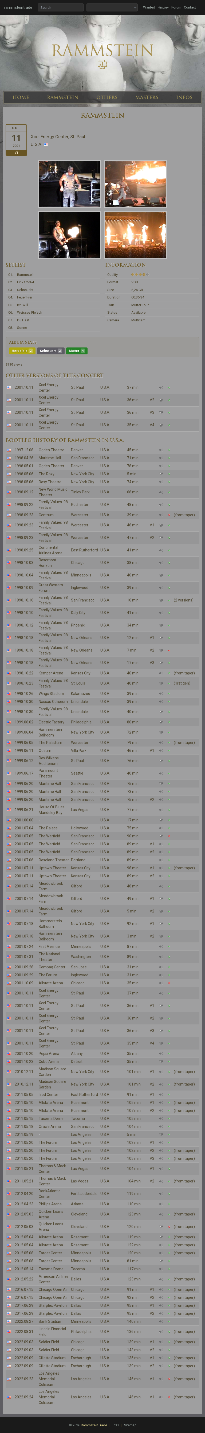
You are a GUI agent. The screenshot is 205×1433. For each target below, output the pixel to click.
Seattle (77, 773)
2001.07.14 (24, 886)
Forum (176, 7)
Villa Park (78, 750)
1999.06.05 (24, 742)
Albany (77, 1053)
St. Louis (78, 683)
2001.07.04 (24, 828)
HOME (21, 97)
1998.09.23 (24, 515)
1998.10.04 (24, 575)
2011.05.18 (24, 1126)
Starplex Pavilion (53, 1305)
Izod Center (48, 1094)
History (163, 7)
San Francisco (82, 458)
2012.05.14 (24, 1269)
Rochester (79, 504)
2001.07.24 (24, 946)
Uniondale (79, 701)
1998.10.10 (24, 600)
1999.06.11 (24, 750)
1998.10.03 (24, 562)
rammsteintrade (18, 7)
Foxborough (81, 1358)
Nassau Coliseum (53, 701)
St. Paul (77, 387)
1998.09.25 (24, 550)
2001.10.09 (24, 983)
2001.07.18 (24, 924)
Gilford (76, 886)
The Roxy (46, 474)
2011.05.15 (24, 1118)
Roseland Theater (54, 860)
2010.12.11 (24, 1072)
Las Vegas (79, 810)
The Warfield (49, 836)
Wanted (149, 7)
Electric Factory (51, 722)
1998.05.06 (24, 474)
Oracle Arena (50, 1126)
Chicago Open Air (53, 1289)
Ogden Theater (51, 466)
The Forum (48, 975)
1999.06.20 (24, 783)
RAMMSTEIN (62, 97)
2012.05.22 (24, 1279)
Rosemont (80, 1102)
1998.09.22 (24, 504)
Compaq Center (52, 967)
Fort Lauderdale (84, 1194)
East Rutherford (84, 550)
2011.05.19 (24, 1134)
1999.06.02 (24, 722)
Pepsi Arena (49, 1053)
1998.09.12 (24, 492)
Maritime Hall (50, 458)
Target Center (50, 1253)
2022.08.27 (24, 1321)
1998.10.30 (24, 701)
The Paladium (50, 742)
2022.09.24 (24, 1397)
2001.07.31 (24, 957)
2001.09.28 (24, 967)
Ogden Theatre (51, 450)
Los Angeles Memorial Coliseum (49, 1379)
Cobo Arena (49, 1061)
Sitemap (130, 1425)
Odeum (45, 750)
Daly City (78, 613)
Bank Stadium (50, 1321)
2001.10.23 (24, 1061)
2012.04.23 (24, 1204)
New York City (82, 474)
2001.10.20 (24, 1053)
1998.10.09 (24, 588)
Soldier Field (49, 1342)
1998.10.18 (24, 638)
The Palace (48, 828)
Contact (190, 7)
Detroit (76, 1061)
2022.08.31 (24, 1331)
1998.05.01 (24, 466)
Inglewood (79, 588)
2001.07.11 (24, 868)
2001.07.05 (24, 836)
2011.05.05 (24, 1094)
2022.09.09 (24, 1358)
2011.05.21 (24, 1168)
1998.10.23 (24, 683)
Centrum (46, 515)
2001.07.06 (24, 860)
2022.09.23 (24, 1379)
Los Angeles (81, 1134)
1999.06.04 (24, 732)
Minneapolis (81, 575)
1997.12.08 (24, 450)
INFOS (184, 97)
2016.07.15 (24, 1289)
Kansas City (80, 673)
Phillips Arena (50, 1204)
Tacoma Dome (51, 1118)
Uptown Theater (52, 868)
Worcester (79, 515)
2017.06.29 (24, 1305)
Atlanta (77, 1204)
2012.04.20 (24, 1194)
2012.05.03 (24, 1214)
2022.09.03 (24, 1342)
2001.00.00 (24, 820)
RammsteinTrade (94, 1425)
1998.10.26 (24, 693)
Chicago (78, 562)
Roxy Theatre (50, 482)
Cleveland (79, 1214)
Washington (81, 957)
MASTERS (146, 97)
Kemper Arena (51, 673)
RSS (116, 1425)
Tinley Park (80, 492)
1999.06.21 (24, 810)
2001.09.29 (24, 975)
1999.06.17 (24, 773)
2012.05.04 (24, 1237)
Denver (77, 450)
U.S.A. (105, 387)
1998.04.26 (24, 458)
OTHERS (106, 97)
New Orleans (81, 638)
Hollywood (79, 828)
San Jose (79, 967)
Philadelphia (81, 722)
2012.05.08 (24, 1253)
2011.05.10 (24, 1102)
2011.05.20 (24, 1142)
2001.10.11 (24, 387)
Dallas (76, 1279)
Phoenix (78, 625)
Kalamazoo (80, 693)
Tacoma (78, 1118)
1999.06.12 (24, 761)
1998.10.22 (24, 673)
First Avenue (49, 946)
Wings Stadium (51, 693)
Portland (78, 860)
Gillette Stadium (52, 1358)
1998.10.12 (24, 625)
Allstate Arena (51, 983)
